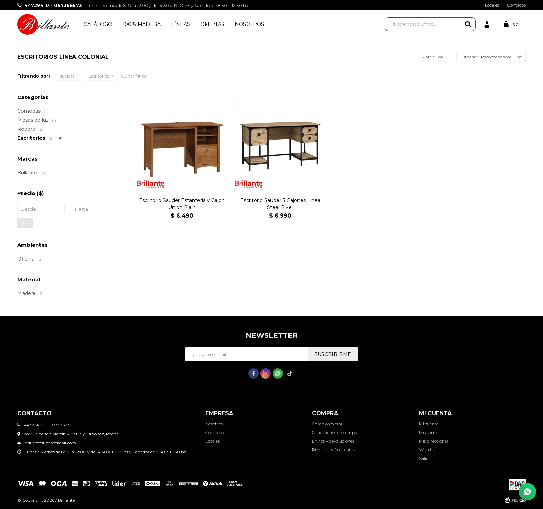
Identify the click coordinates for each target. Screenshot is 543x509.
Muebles (66, 76)
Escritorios (98, 76)
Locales (492, 5)
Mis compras (431, 432)
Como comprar (327, 423)
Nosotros (249, 24)
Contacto (516, 5)
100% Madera (142, 24)
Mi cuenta (429, 423)
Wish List (428, 449)
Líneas (180, 24)
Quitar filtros (133, 76)
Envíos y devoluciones (333, 441)
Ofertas (212, 24)
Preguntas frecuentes (333, 449)
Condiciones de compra (335, 432)
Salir (423, 458)
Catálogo (98, 24)
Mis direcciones (433, 441)
